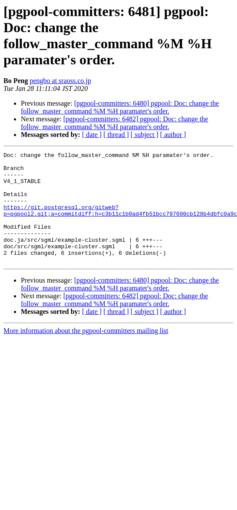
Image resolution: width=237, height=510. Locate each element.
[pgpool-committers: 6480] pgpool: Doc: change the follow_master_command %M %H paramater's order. (120, 107)
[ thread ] (116, 134)
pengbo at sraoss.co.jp (60, 80)
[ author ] (173, 134)
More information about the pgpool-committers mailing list (85, 353)
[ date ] (92, 134)
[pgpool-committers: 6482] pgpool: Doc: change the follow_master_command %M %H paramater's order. (114, 122)
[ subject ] (144, 134)
